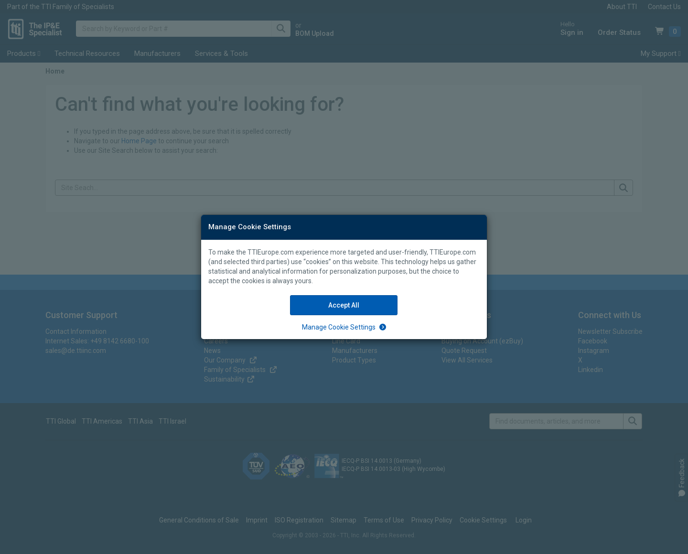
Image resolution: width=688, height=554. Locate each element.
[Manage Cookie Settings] (344, 327)
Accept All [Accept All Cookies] (343, 305)
